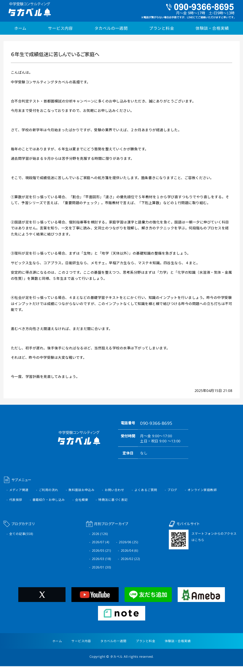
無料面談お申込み (82, 490)
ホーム (20, 28)
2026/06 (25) (128, 542)
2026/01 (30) (101, 568)
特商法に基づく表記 (113, 500)
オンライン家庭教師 (202, 490)
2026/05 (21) (101, 551)
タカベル (116, 657)
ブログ (172, 490)
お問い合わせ (114, 490)
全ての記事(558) (21, 534)
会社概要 (81, 500)
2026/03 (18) (101, 559)
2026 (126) (100, 534)
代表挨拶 (15, 500)
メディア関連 (19, 490)
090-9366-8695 (156, 423)
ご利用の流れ (48, 490)
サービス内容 (60, 28)
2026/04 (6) (129, 551)
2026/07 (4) (100, 542)
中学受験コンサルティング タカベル (29, 9)
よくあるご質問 (146, 490)
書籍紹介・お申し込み (48, 500)
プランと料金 (161, 28)
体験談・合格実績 (212, 28)
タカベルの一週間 (111, 28)
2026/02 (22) (130, 559)
